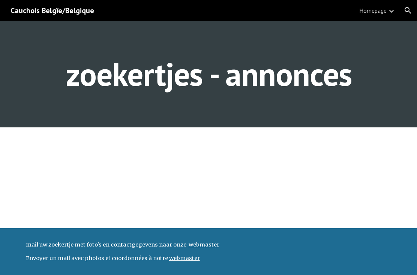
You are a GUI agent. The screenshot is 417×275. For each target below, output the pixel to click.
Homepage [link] (373, 10)
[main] (208, 74)
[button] (408, 10)
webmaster (204, 244)
